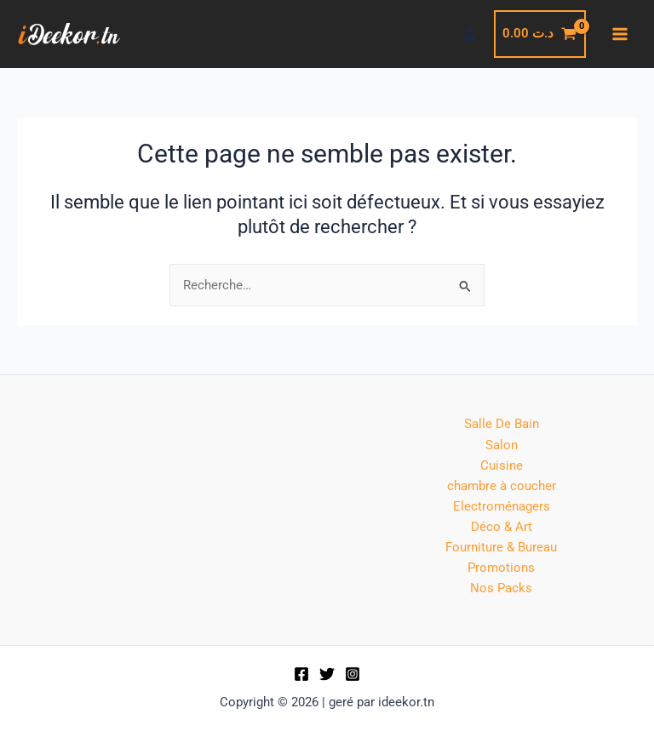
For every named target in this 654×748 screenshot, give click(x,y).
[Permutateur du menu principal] (620, 34)
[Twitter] (327, 674)
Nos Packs (501, 588)
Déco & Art (501, 526)
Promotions (501, 567)
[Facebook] (301, 674)
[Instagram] (352, 674)
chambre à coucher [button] (501, 486)
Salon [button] (501, 445)
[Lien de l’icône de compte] (469, 34)
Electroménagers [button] (501, 506)
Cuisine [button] (501, 465)
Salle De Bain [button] (501, 423)
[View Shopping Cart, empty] (540, 33)
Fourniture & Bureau (501, 547)
